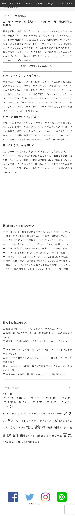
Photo (29, 3)
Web (69, 3)
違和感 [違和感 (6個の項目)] (24, 442)
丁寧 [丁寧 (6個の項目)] (29, 421)
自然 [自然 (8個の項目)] (48, 435)
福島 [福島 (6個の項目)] (28, 436)
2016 (48, 398)
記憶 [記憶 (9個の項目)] (5, 442)
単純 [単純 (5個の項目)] (67, 421)
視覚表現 (22, 16)
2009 (6, 406)
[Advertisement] (37, 201)
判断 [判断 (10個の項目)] (55, 420)
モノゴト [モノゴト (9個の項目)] (21, 420)
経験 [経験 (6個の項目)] (43, 436)
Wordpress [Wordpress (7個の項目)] (57, 414)
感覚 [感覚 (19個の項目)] (37, 427)
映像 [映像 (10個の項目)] (50, 427)
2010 (63, 402)
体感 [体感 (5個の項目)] (44, 421)
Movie (39, 3)
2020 (6, 398)
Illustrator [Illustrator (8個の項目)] (34, 414)
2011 (49, 402)
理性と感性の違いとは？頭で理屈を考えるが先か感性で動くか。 (38, 261)
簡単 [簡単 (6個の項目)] (33, 436)
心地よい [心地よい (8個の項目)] (15, 427)
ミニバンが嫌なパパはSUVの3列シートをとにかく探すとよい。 (38, 244)
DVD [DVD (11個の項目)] (24, 413)
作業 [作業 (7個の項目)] (49, 421)
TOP (4, 3)
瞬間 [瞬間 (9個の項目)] (22, 435)
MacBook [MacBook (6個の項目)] (45, 414)
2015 (63, 398)
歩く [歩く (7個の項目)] (66, 427)
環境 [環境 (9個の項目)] (9, 435)
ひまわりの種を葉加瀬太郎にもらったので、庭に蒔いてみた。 (37, 236)
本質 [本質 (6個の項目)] (62, 428)
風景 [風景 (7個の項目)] (37, 442)
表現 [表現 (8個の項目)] (59, 435)
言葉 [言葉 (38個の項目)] (67, 434)
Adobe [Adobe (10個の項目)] (7, 413)
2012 (35, 402)
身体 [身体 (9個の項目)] (18, 442)
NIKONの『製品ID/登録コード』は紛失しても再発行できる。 (37, 248)
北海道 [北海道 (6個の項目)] (62, 421)
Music (60, 3)
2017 (33, 398)
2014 (6, 402)
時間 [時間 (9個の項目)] (56, 427)
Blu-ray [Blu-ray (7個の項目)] (16, 414)
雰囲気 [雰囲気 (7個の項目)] (31, 442)
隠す (52, 66)
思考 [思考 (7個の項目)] (23, 427)
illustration (16, 3)
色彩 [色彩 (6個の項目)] (54, 436)
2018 (20, 398)
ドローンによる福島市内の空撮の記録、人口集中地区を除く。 (37, 252)
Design (50, 3)
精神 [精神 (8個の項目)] (38, 435)
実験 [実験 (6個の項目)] (8, 428)
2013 (22, 402)
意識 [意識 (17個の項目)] (29, 427)
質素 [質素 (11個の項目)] (12, 441)
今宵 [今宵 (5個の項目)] (40, 421)
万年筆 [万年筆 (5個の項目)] (34, 421)
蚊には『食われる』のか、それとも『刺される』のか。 (34, 329)
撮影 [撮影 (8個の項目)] (44, 427)
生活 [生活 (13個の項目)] (16, 435)
